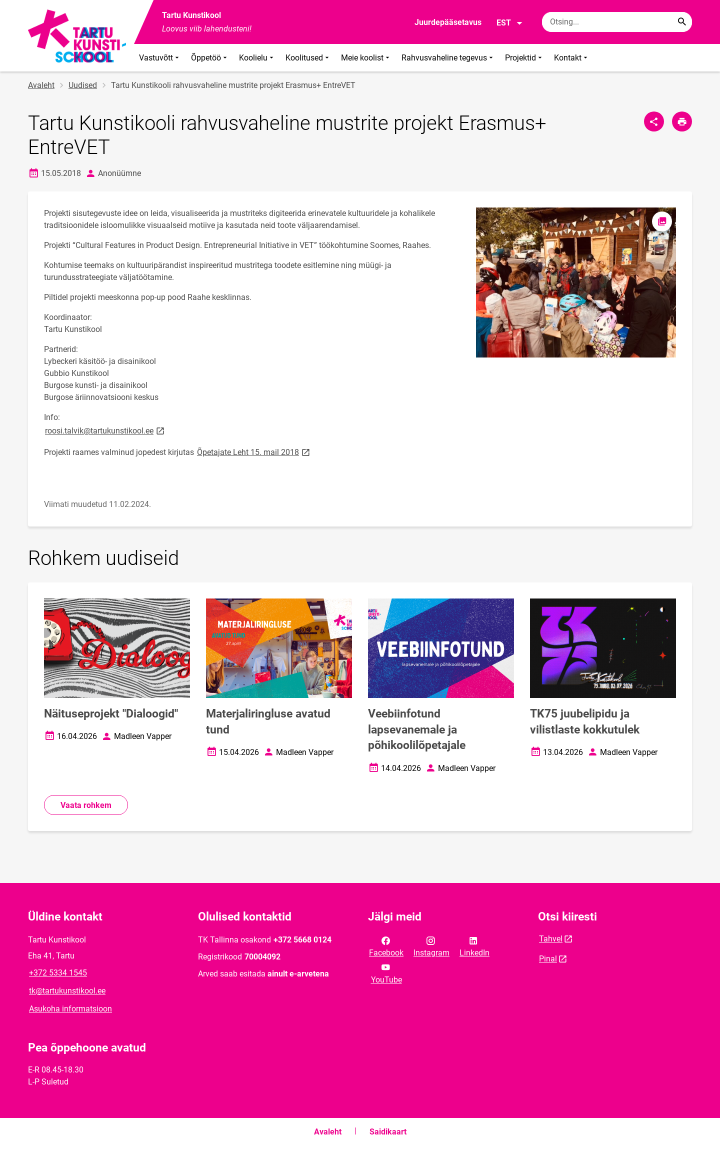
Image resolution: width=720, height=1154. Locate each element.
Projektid (524, 57)
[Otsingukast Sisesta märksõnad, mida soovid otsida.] (617, 22)
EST (509, 23)
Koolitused (308, 57)
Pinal (548, 959)
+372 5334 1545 (58, 973)
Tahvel (550, 939)
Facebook (386, 946)
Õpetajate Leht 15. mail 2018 (254, 451)
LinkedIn (475, 946)
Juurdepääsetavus (448, 22)
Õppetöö (210, 57)
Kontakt (572, 57)
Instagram (432, 946)
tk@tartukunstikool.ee (67, 991)
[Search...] (682, 22)
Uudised (82, 85)
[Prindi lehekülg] (682, 122)
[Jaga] (654, 122)
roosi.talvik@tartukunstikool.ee (105, 430)
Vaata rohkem (86, 805)
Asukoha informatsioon (70, 1009)
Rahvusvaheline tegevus (448, 57)
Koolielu (257, 57)
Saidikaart (388, 1131)
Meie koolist (366, 57)
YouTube (386, 972)
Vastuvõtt (160, 57)
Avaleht (41, 85)
